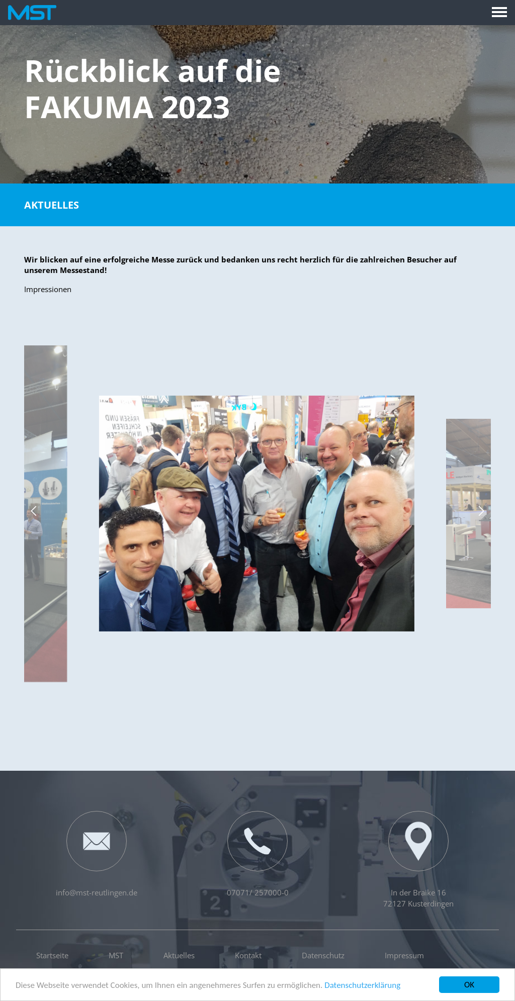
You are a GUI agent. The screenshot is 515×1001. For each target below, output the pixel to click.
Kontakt (248, 955)
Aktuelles (51, 205)
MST (116, 955)
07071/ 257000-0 (258, 854)
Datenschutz (323, 955)
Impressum (404, 955)
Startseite (52, 955)
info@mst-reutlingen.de (96, 854)
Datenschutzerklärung (362, 986)
